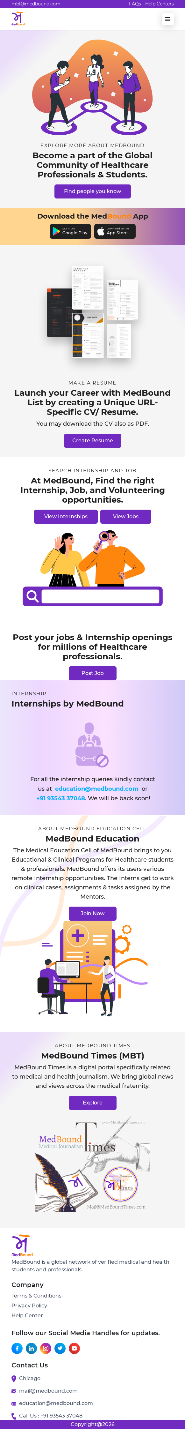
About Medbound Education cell (92, 828)
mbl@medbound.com (35, 4)
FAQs (135, 4)
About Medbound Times (92, 1045)
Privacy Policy (29, 1306)
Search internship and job (92, 470)
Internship (29, 693)
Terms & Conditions (36, 1296)
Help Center (27, 1316)
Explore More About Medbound (92, 145)
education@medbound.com (97, 788)
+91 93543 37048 (60, 798)
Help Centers (159, 4)
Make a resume (92, 382)
